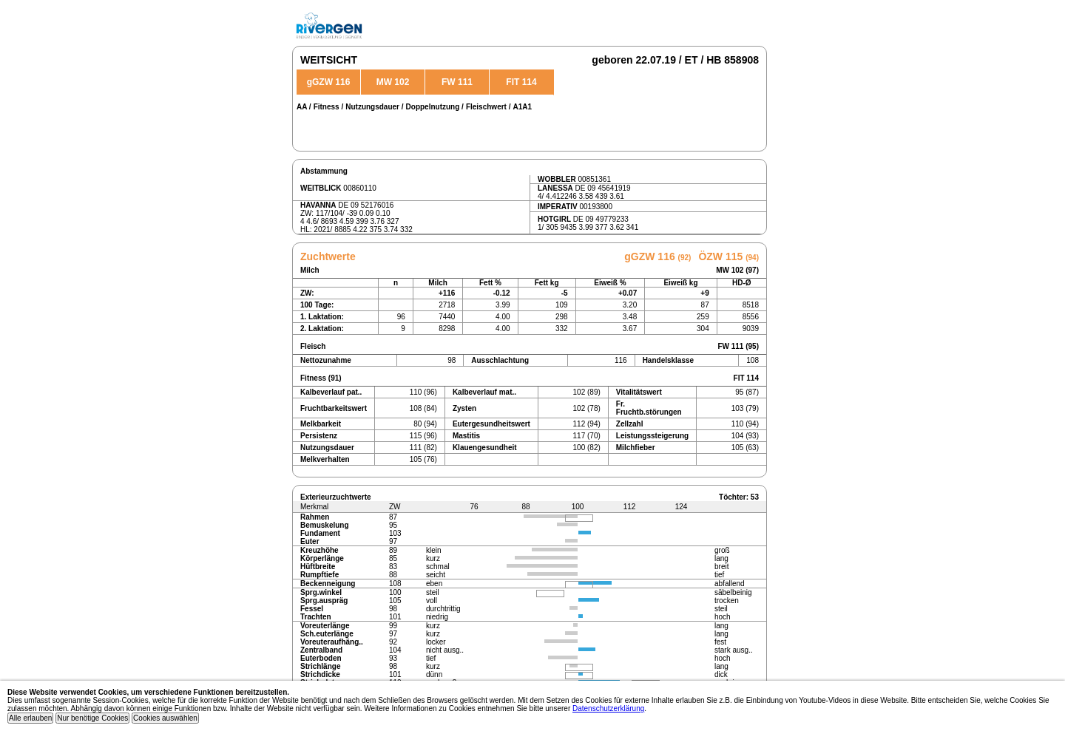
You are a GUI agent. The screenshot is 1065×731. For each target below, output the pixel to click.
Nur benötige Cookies (92, 718)
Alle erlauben (30, 718)
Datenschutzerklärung (608, 708)
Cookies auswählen (165, 718)
